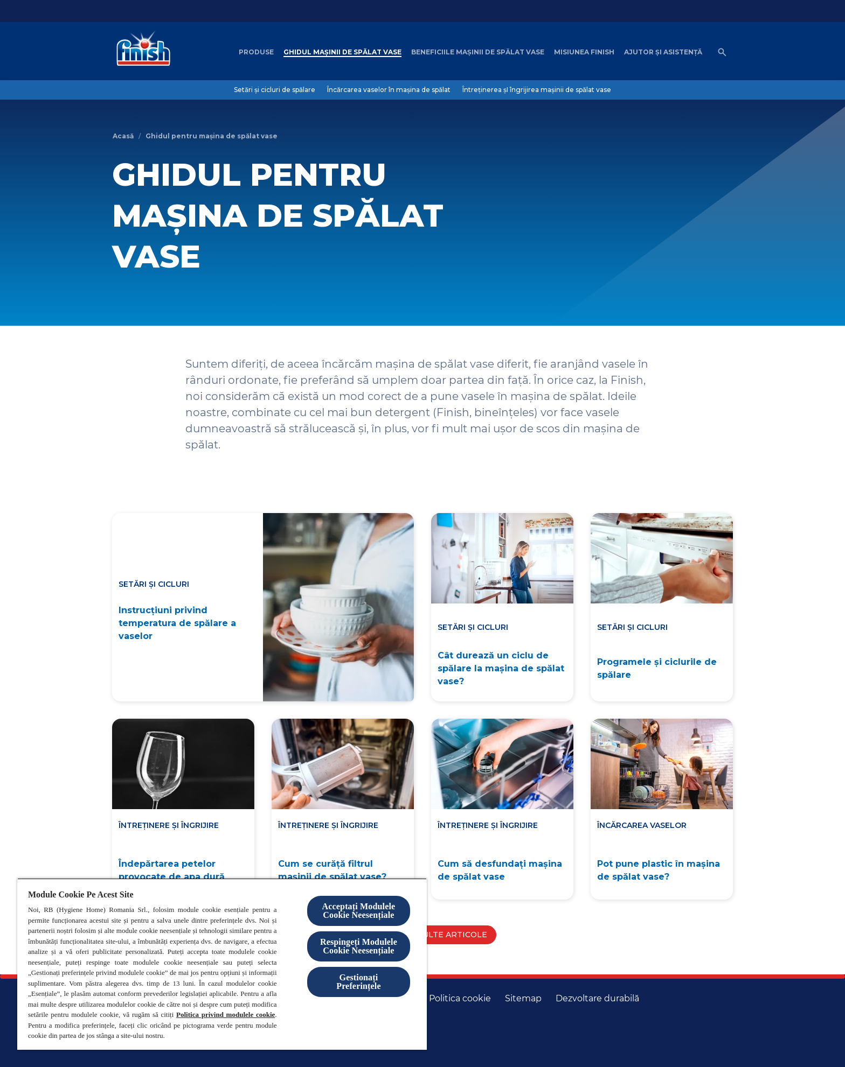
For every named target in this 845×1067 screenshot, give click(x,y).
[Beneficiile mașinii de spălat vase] (478, 52)
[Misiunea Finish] (584, 52)
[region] (222, 964)
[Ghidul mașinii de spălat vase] (342, 52)
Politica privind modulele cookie (225, 1014)
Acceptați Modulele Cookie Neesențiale (359, 910)
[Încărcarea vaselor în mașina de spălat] (389, 90)
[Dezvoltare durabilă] (597, 999)
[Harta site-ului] (523, 999)
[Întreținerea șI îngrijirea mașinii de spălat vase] (537, 90)
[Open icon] (722, 52)
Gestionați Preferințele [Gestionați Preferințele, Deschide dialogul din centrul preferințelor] (358, 982)
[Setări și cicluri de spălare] (274, 90)
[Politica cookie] (459, 999)
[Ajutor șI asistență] (663, 52)
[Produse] (256, 52)
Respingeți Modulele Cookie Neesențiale (358, 946)
